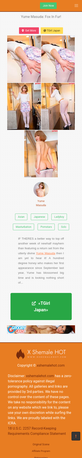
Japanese (39, 216)
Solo (63, 226)
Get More (29, 30)
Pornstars (46, 226)
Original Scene (41, 444)
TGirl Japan (52, 30)
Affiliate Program (41, 451)
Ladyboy (59, 216)
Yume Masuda (41, 194)
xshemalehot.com (51, 365)
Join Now (48, 5)
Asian (21, 216)
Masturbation (23, 226)
